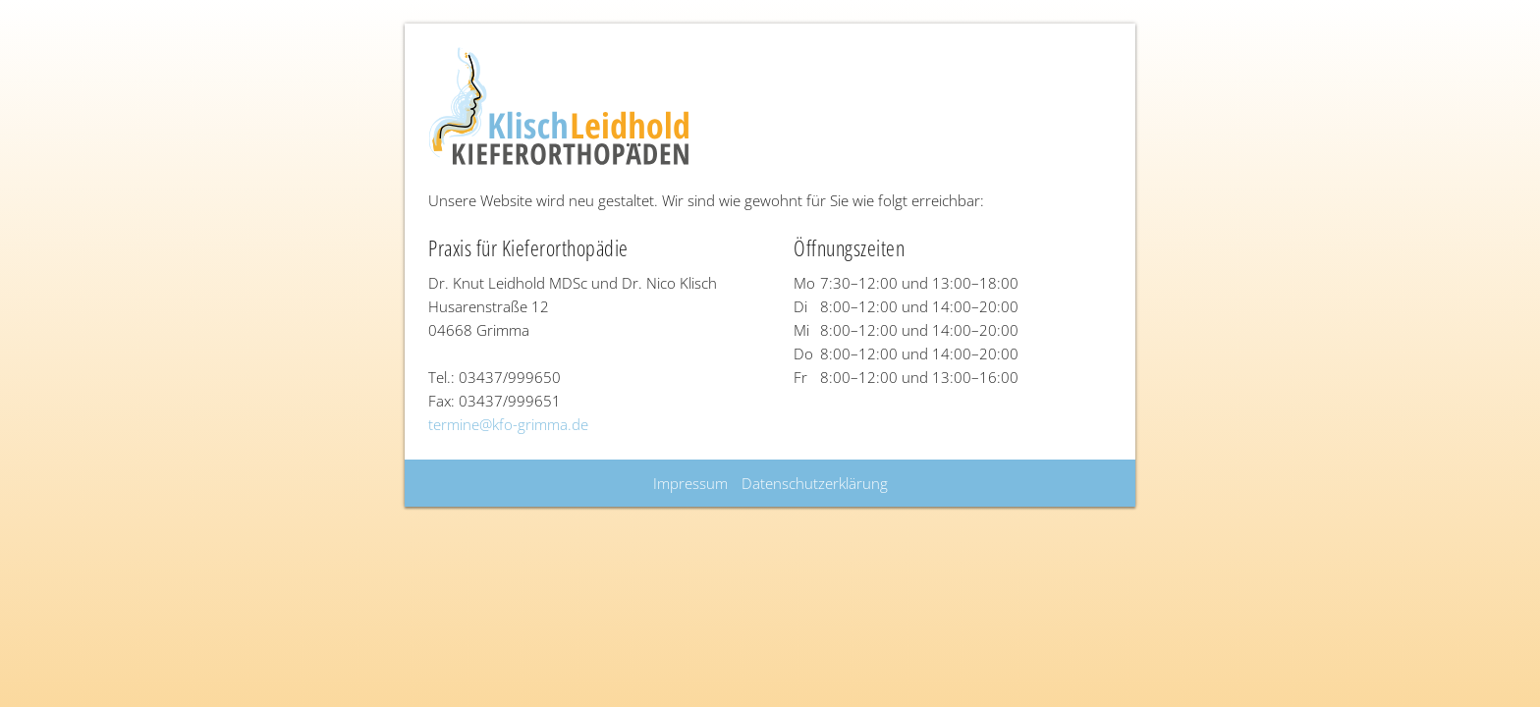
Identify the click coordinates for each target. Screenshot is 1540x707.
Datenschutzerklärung (815, 483)
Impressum (690, 483)
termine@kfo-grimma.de (508, 424)
